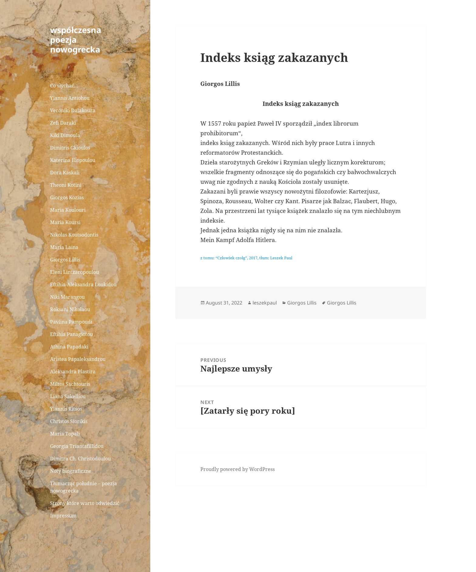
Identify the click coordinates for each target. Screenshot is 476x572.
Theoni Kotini (65, 185)
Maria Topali (65, 433)
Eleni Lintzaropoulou (74, 272)
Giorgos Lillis (65, 259)
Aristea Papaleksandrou (78, 359)
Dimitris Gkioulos (70, 147)
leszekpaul (265, 302)
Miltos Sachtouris (70, 384)
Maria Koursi (65, 222)
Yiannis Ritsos (66, 408)
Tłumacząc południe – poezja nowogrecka (83, 487)
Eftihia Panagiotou (71, 334)
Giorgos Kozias (67, 197)
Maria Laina (64, 247)
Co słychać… (64, 85)
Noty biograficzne (70, 471)
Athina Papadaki (69, 346)
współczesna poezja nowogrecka (75, 39)
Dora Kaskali (65, 172)
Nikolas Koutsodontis (74, 234)
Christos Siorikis (68, 421)
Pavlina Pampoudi (71, 321)
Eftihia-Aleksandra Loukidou (84, 284)
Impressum (63, 515)
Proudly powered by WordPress (237, 469)
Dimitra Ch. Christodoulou (80, 458)
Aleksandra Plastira (73, 371)
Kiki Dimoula (65, 135)
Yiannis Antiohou (70, 98)
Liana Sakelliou (68, 396)
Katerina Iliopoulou (72, 160)
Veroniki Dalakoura (72, 110)
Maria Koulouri (68, 210)
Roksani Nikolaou (70, 309)
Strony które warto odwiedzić (84, 503)
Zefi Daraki (63, 122)
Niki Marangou (67, 297)
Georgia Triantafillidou (77, 446)
